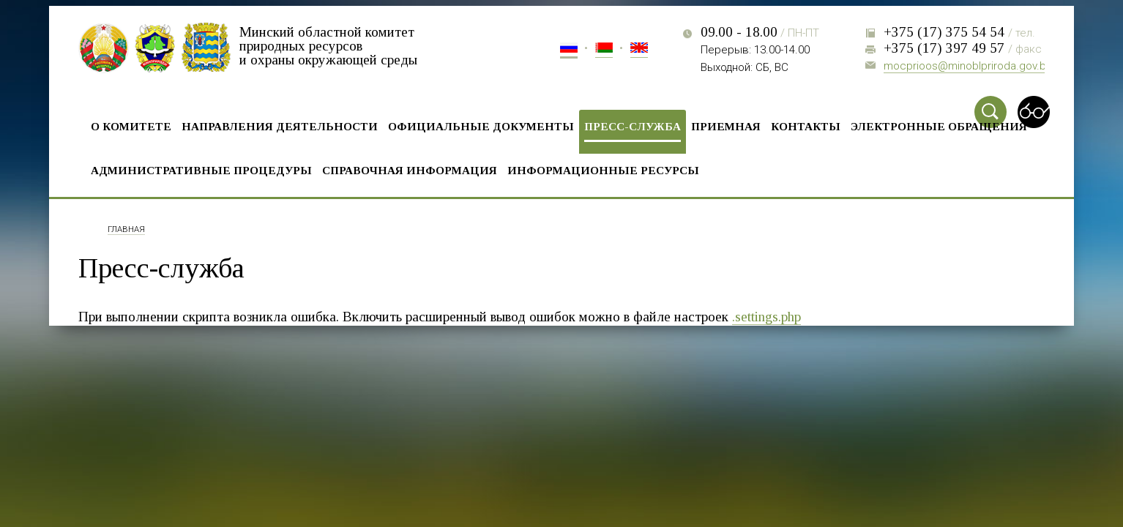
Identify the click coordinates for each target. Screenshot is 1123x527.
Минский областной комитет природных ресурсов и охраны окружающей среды (328, 45)
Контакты (805, 126)
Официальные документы (481, 126)
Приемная (726, 126)
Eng (639, 50)
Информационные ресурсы (603, 170)
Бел (604, 50)
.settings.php (766, 316)
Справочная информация (409, 170)
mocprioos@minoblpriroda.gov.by (967, 65)
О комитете (131, 126)
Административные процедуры (201, 170)
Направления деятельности (280, 126)
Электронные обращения (939, 126)
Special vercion (1033, 112)
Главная (126, 229)
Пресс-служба (632, 126)
